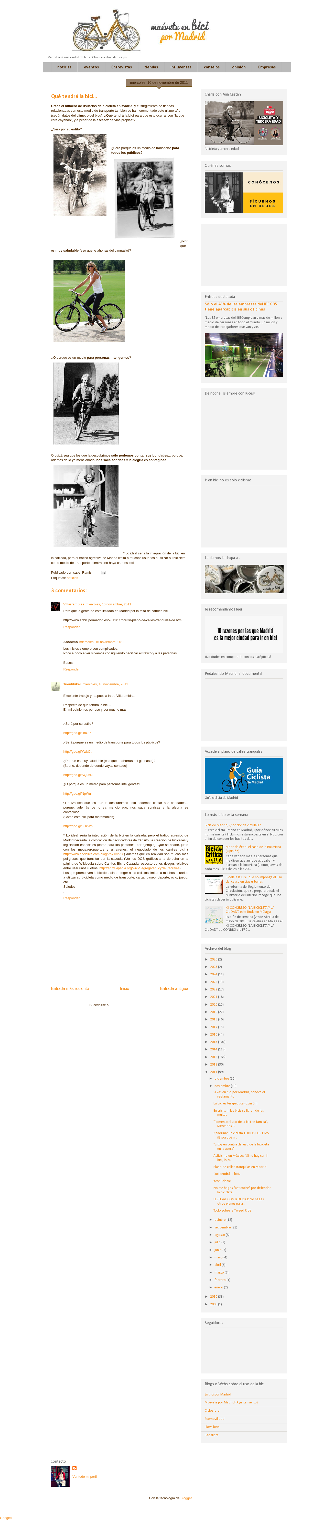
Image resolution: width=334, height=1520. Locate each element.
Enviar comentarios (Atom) (130, 1005)
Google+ (6, 1518)
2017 (214, 1027)
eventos (91, 67)
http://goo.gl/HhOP (77, 733)
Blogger (186, 1498)
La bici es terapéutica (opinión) (235, 1103)
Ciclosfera (212, 1411)
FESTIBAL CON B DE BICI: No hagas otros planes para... (238, 1201)
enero (219, 1287)
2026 (214, 959)
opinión (239, 67)
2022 (214, 989)
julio (217, 1242)
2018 (214, 1019)
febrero (220, 1280)
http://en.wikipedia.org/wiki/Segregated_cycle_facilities (139, 868)
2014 (214, 1049)
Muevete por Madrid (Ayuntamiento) (231, 1402)
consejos (212, 67)
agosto (220, 1235)
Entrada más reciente (70, 988)
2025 (214, 967)
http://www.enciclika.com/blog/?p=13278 (93, 854)
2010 (214, 1297)
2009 (214, 1304)
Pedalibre (212, 1435)
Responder (71, 627)
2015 (214, 1042)
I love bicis (212, 1427)
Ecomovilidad (214, 1419)
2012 (214, 1065)
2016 (214, 1035)
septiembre (223, 1227)
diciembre (222, 1079)
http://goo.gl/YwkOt (77, 751)
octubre (220, 1220)
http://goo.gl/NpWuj (77, 793)
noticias (64, 67)
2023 (214, 982)
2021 (214, 997)
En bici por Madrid (218, 1395)
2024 (214, 974)
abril (218, 1265)
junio (218, 1250)
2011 (214, 1072)
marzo (219, 1273)
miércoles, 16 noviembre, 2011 (108, 604)
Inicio (124, 988)
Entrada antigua (174, 988)
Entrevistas (121, 67)
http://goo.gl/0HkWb (78, 826)
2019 (214, 1012)
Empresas (267, 67)
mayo (218, 1257)
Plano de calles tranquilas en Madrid (239, 1167)
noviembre (222, 1086)
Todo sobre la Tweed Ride (232, 1211)
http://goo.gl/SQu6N (78, 775)
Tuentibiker (72, 684)
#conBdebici (222, 1181)
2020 (214, 1005)
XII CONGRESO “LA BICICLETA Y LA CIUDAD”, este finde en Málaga (250, 910)
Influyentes (180, 67)
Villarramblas (73, 604)
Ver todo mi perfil (85, 1476)
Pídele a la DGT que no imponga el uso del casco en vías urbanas (254, 879)
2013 (214, 1057)
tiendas (151, 67)
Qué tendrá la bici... (227, 1174)
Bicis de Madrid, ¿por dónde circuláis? (233, 825)
